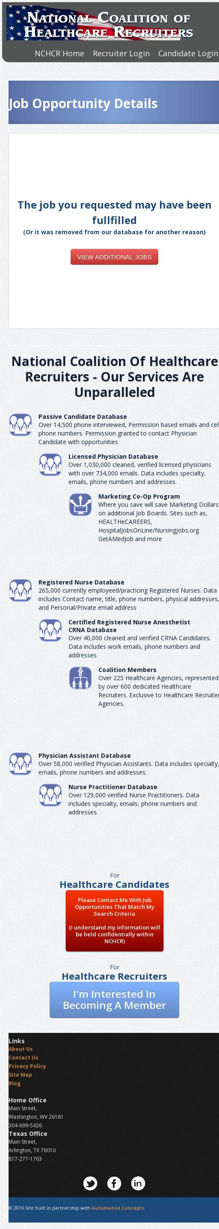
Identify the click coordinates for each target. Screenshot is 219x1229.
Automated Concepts (118, 1208)
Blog (15, 1083)
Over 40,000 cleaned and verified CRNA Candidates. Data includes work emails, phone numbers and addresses (139, 646)
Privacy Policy (27, 1066)
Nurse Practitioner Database (112, 787)
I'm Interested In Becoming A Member (114, 999)
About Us (21, 1049)
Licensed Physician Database (113, 456)
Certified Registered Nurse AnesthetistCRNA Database (129, 626)
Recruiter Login (121, 53)
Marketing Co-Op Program (139, 496)
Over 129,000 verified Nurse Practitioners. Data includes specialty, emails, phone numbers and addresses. (133, 803)
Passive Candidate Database (82, 416)
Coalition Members (127, 670)
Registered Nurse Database (81, 582)
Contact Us (23, 1057)
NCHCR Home (59, 53)
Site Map (20, 1074)
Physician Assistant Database (84, 755)
